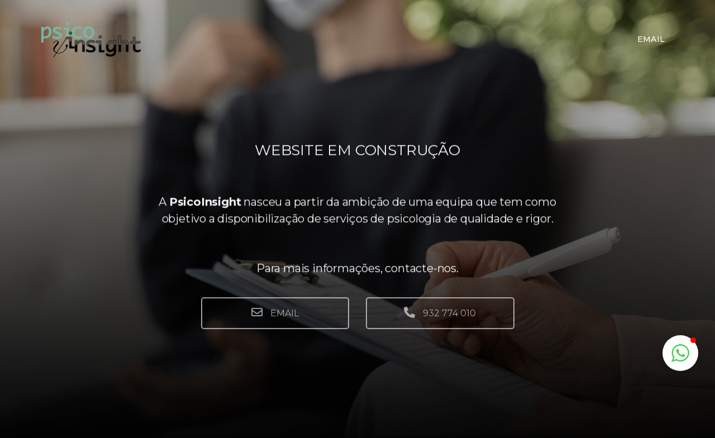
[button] (680, 353)
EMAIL (275, 320)
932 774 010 (440, 320)
